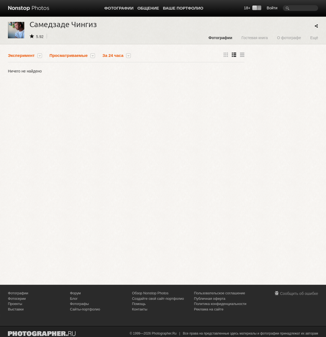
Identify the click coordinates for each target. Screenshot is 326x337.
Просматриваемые (68, 55)
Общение (148, 8)
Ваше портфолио (183, 8)
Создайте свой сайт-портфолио (158, 299)
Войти (272, 8)
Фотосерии (17, 299)
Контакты (139, 309)
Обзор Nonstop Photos (150, 293)
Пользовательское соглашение (219, 293)
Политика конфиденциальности (220, 304)
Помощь (139, 304)
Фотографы (79, 304)
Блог (74, 299)
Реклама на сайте (209, 309)
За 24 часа (112, 55)
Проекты (15, 304)
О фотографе (289, 38)
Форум (75, 293)
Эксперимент (21, 55)
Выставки (15, 309)
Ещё (314, 38)
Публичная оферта (210, 299)
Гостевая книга (254, 38)
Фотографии (119, 8)
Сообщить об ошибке (299, 293)
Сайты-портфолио (85, 309)
